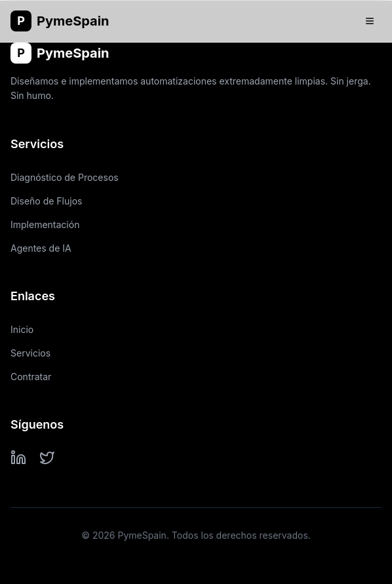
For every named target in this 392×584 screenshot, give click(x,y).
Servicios (30, 353)
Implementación (44, 224)
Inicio (21, 329)
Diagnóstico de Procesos (64, 177)
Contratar (30, 376)
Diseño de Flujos (46, 200)
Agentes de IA (40, 248)
